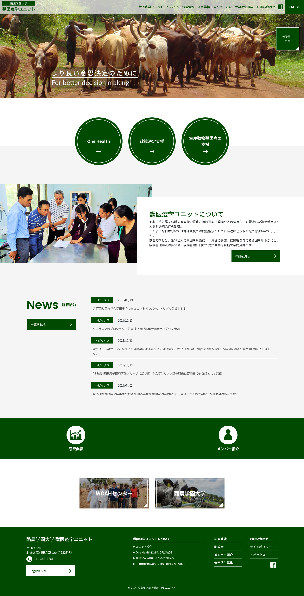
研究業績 (204, 6)
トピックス (257, 554)
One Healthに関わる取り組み (154, 552)
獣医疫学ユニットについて (157, 6)
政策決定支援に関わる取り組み (155, 558)
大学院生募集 (244, 6)
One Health (98, 141)
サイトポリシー (261, 546)
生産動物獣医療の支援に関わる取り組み (160, 564)
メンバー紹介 (222, 6)
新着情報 (188, 6)
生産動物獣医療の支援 (205, 141)
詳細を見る (242, 256)
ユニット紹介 (144, 546)
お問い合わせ (265, 6)
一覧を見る (38, 324)
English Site (38, 570)
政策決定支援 (152, 141)
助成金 (219, 546)
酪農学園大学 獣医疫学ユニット (59, 539)
